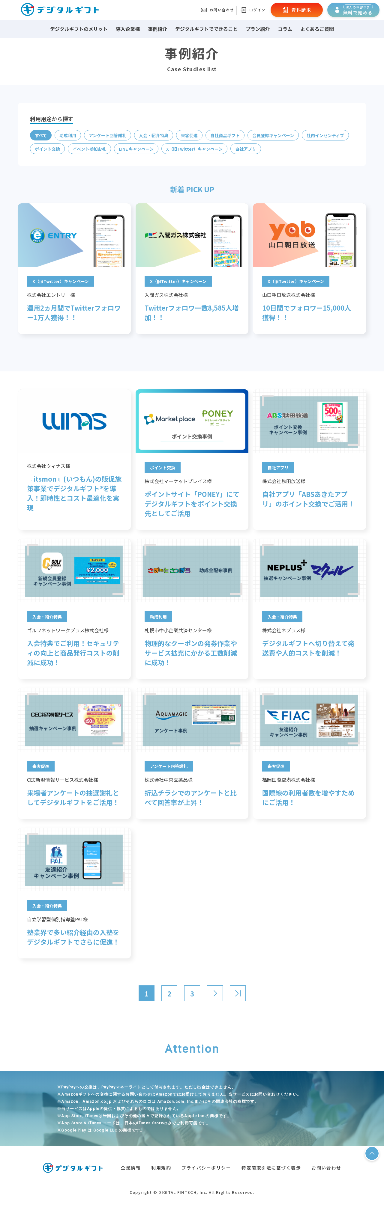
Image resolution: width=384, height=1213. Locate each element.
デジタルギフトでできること (206, 28)
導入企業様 (128, 28)
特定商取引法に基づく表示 (271, 1167)
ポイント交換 (47, 149)
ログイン (253, 10)
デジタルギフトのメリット (79, 28)
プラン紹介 (258, 28)
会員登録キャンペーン (273, 135)
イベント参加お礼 (89, 149)
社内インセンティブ (325, 135)
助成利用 (67, 135)
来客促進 (189, 135)
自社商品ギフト (225, 135)
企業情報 (131, 1167)
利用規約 (161, 1167)
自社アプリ (245, 149)
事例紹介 (157, 28)
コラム (285, 28)
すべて (41, 135)
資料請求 (296, 10)
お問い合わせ (217, 9)
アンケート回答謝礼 (107, 135)
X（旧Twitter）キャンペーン (194, 149)
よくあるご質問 (317, 28)
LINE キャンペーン (136, 149)
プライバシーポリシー (206, 1167)
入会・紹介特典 (153, 135)
